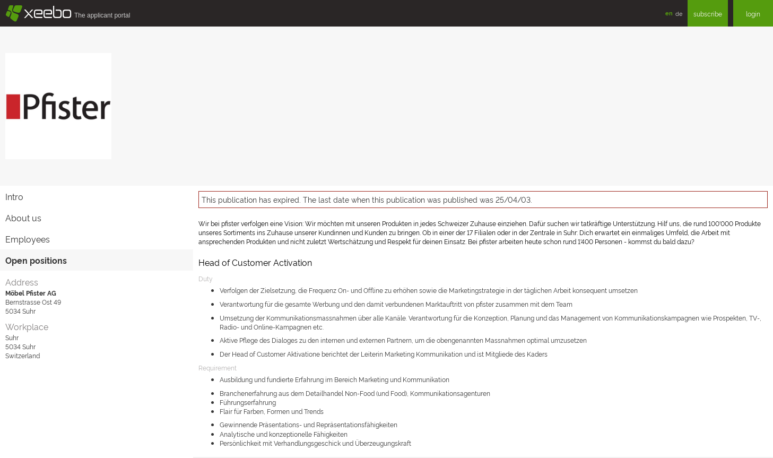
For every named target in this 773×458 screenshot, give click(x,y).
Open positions (36, 260)
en (669, 13)
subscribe (707, 13)
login (753, 13)
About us (23, 217)
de (678, 13)
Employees (27, 239)
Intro (14, 196)
